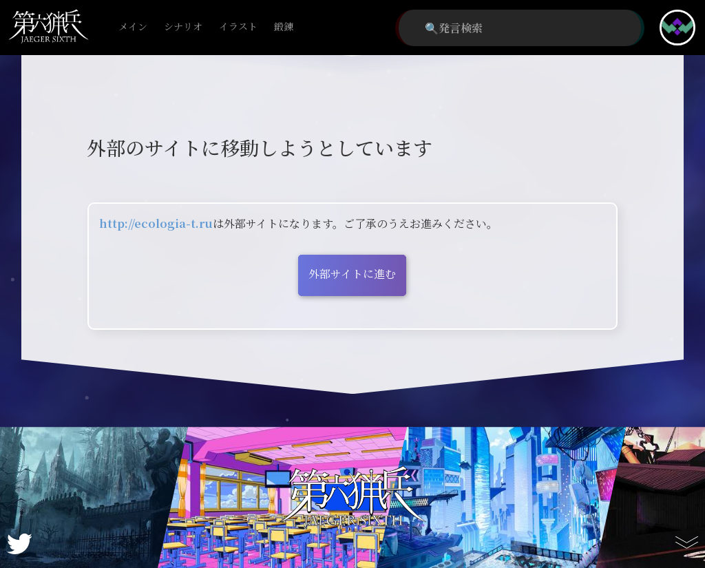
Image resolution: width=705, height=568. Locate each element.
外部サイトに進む (352, 274)
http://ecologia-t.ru (156, 223)
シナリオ (183, 27)
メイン (133, 27)
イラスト (238, 27)
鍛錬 (284, 27)
